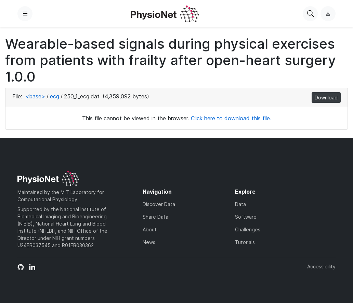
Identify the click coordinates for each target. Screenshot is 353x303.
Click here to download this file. (231, 118)
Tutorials (245, 242)
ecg (54, 96)
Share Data (155, 217)
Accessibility (321, 266)
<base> (35, 96)
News (149, 242)
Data (240, 204)
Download (326, 97)
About (150, 229)
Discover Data (159, 204)
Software (246, 217)
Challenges (247, 229)
